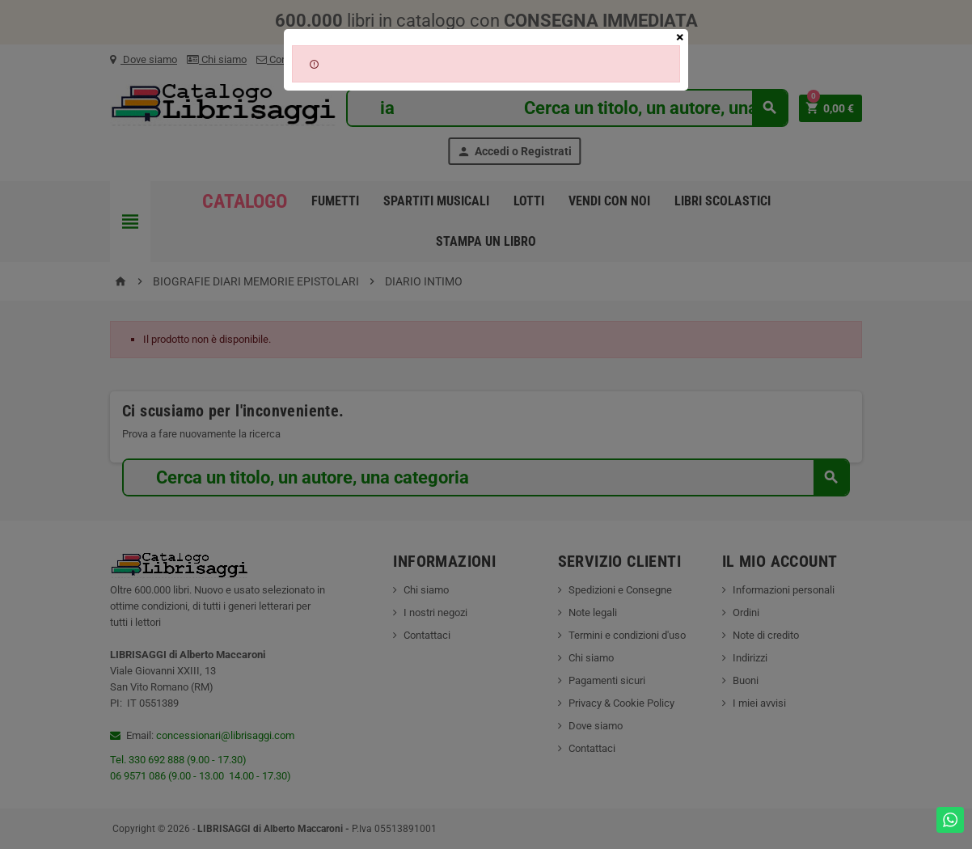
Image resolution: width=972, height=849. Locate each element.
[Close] (680, 37)
